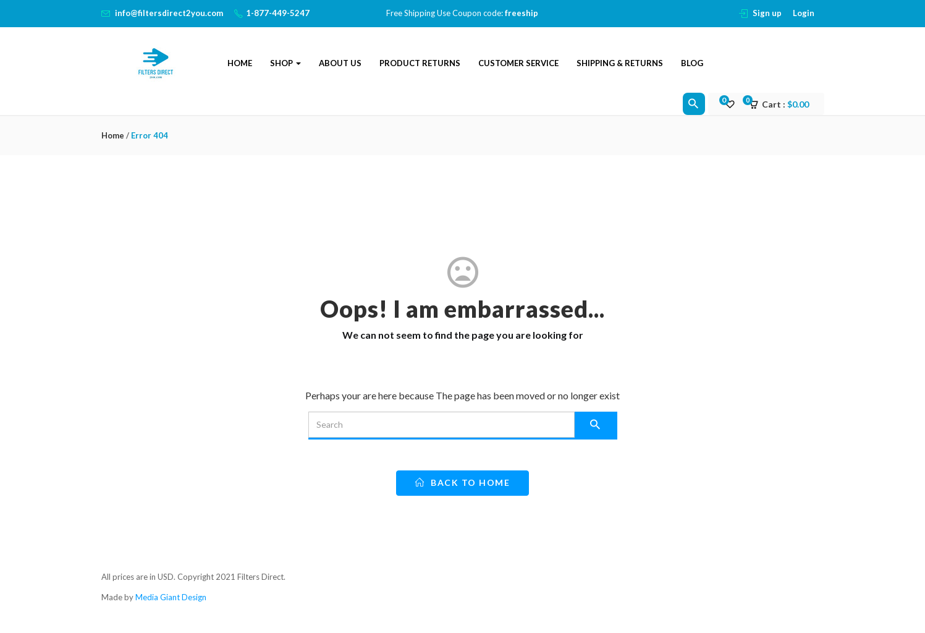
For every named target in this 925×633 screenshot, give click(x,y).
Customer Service (518, 63)
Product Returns (419, 63)
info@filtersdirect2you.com (169, 13)
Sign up (767, 13)
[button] (783, 104)
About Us (340, 63)
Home (239, 63)
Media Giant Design (170, 597)
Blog (692, 63)
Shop (285, 63)
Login (803, 13)
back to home (462, 482)
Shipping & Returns (620, 63)
